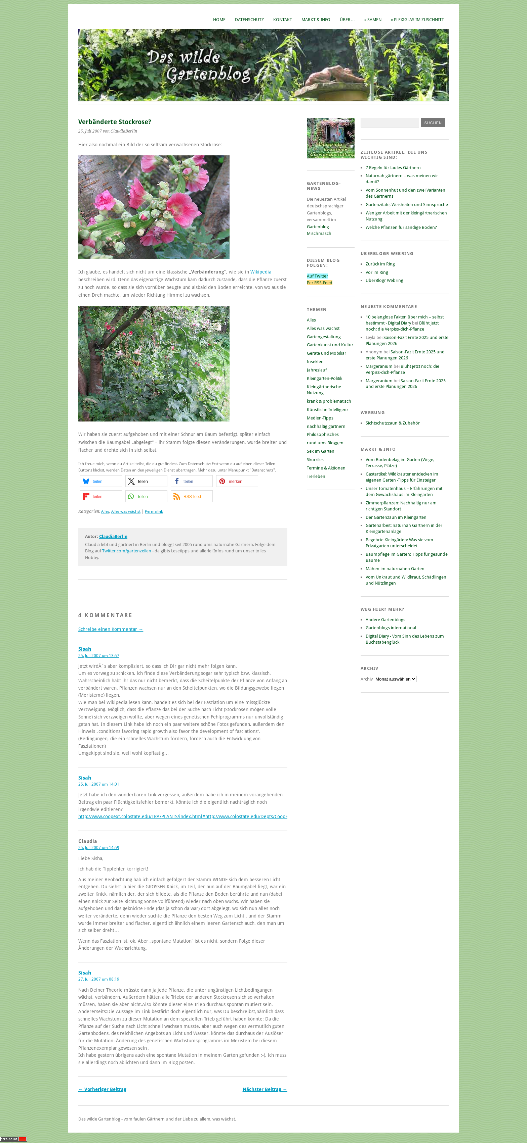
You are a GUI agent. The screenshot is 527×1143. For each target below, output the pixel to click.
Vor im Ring (377, 272)
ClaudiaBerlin (113, 536)
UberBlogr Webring (384, 280)
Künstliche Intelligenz (328, 409)
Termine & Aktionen (326, 467)
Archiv (367, 679)
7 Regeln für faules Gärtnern (393, 167)
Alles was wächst (125, 511)
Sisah (84, 649)
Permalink (154, 511)
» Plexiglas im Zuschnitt (417, 19)
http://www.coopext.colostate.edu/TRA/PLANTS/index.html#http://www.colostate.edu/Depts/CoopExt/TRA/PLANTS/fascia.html (211, 816)
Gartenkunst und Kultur (330, 344)
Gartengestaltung (324, 336)
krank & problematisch (329, 401)
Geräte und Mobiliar (326, 353)
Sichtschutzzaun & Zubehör (393, 423)
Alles (105, 511)
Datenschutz (249, 19)
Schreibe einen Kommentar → (110, 629)
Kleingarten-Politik (324, 378)
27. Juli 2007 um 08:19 (98, 979)
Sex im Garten (320, 451)
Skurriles (315, 459)
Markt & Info (315, 19)
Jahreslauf (317, 369)
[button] (101, 481)
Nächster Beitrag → (265, 1089)
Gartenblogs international (391, 627)
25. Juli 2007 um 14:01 (98, 784)
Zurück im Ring (380, 263)
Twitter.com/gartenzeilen (126, 550)
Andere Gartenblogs (385, 619)
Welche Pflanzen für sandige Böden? (401, 227)
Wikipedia (260, 272)
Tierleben (316, 476)
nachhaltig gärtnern (326, 426)
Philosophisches (323, 434)
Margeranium (379, 366)
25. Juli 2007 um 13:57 (98, 655)
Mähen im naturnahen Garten (395, 568)
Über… (347, 19)
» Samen (372, 19)
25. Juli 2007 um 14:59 (98, 847)
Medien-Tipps (320, 417)
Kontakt (282, 19)
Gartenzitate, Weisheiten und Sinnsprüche (407, 204)
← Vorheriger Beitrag (102, 1089)
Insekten (315, 361)
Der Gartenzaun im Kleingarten (396, 517)
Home (219, 19)
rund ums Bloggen (325, 442)
